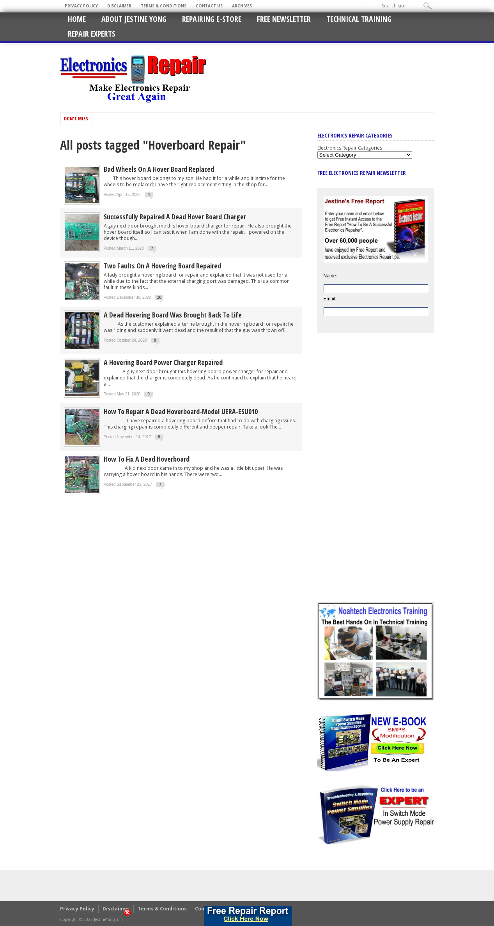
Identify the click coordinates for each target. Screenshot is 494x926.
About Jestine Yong (133, 19)
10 (159, 297)
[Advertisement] (375, 473)
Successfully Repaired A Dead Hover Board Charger (176, 216)
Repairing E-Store (211, 19)
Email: (330, 299)
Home (77, 19)
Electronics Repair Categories (349, 148)
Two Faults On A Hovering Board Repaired (162, 265)
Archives (242, 6)
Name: (330, 276)
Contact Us (209, 6)
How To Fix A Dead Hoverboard (146, 459)
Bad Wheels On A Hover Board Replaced (159, 169)
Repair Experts (91, 33)
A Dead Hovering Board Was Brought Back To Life (173, 314)
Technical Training (358, 19)
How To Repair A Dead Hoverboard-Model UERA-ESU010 (181, 411)
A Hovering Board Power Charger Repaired (163, 362)
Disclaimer (119, 6)
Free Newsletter (284, 19)
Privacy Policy (81, 6)
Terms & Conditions (163, 6)
